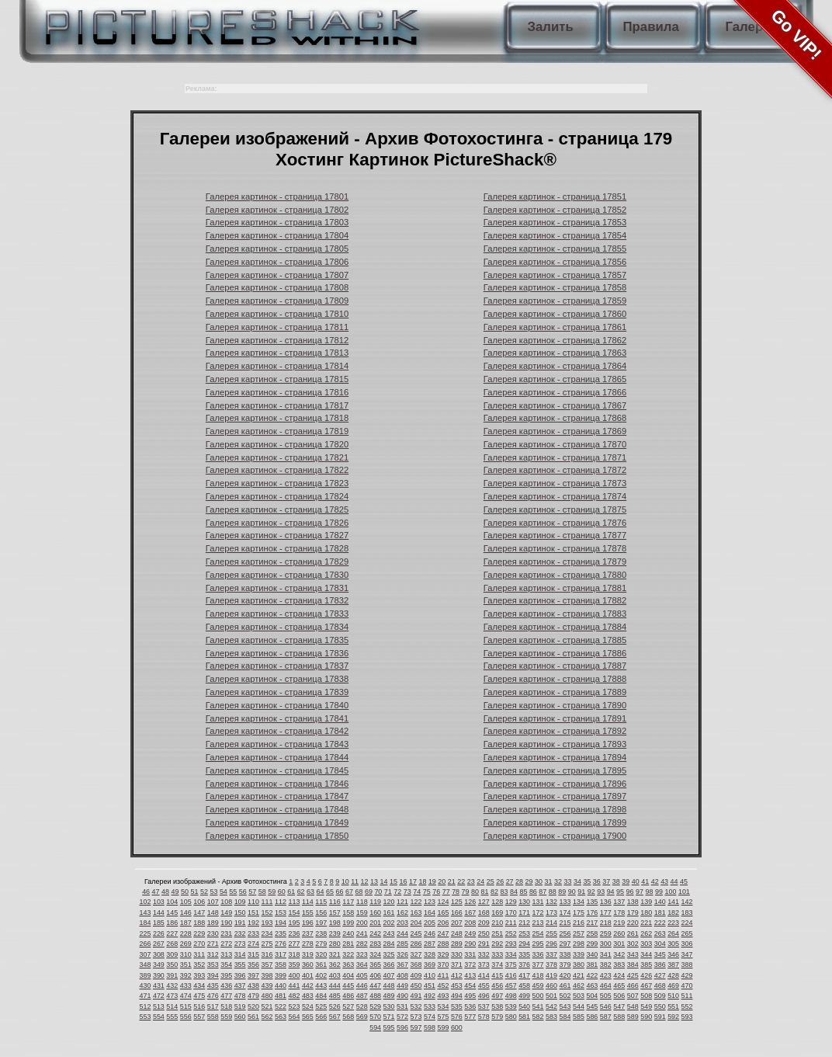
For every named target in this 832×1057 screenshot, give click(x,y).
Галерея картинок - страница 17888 (555, 678)
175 (578, 912)
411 (443, 975)
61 (291, 891)
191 (240, 923)
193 (267, 923)
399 (280, 975)
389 (145, 975)
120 (389, 902)
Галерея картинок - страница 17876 (555, 522)
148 (213, 912)
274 (253, 943)
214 (551, 923)
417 (524, 975)
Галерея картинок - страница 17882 (555, 600)
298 (578, 943)
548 (633, 1006)
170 (511, 912)
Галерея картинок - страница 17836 (277, 653)
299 (592, 943)
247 (443, 933)
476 (213, 996)
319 (308, 954)
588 (619, 1016)
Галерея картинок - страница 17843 (277, 744)
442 (308, 985)
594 (375, 1027)
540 (524, 1006)
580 (511, 1016)
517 (213, 1006)
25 (490, 881)
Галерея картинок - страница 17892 (555, 730)
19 (432, 881)
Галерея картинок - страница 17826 (277, 522)
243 (389, 933)
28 (519, 881)
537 (484, 1006)
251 (497, 933)
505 (606, 996)
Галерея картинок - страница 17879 (555, 561)
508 (646, 996)
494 (457, 996)
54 (223, 891)
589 (633, 1016)
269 (186, 943)
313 (226, 954)
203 (402, 923)
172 (538, 912)
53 (213, 891)
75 (427, 891)
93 (601, 891)
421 (578, 975)
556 (186, 1016)
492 (429, 996)
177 (606, 912)
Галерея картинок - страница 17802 (277, 209)
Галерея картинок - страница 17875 (555, 509)
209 (484, 923)
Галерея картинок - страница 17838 (277, 678)
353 (213, 964)
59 (272, 891)
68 (358, 891)
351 (186, 964)
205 (429, 923)
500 (538, 996)
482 (294, 996)
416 (511, 975)
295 (538, 943)
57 (252, 891)
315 (253, 954)
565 (308, 1016)
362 (335, 964)
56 (243, 891)
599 (443, 1027)
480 (267, 996)
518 (226, 1006)
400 (294, 975)
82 (494, 891)
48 (165, 891)
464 (606, 985)
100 (670, 891)
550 (660, 1006)
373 (484, 964)
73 (407, 891)
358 (280, 964)
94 (611, 891)
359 (294, 964)
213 (538, 923)
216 (578, 923)
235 (280, 933)
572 (402, 1016)
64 (320, 891)
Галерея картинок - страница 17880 (555, 574)
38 (616, 881)
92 (591, 891)
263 (660, 933)
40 (636, 881)
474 (186, 996)
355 (240, 964)
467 (646, 985)
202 (389, 923)
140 (660, 902)
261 (633, 933)
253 (524, 933)
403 (335, 975)
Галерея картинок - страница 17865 (555, 379)
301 (619, 943)
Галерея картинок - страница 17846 (277, 783)
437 (240, 985)
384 (633, 964)
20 (441, 881)
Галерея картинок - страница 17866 (555, 392)
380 (578, 964)
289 (457, 943)
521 (267, 1006)
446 (362, 985)
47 (156, 891)
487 (362, 996)
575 (443, 1016)
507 (633, 996)
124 (443, 902)
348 (145, 964)
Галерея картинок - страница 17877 (555, 535)
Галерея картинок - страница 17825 (277, 509)
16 (403, 881)
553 (145, 1016)
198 (335, 923)
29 (529, 881)
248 (457, 933)
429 (687, 975)
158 (348, 912)
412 (457, 975)
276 (280, 943)
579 (497, 1016)
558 (213, 1016)
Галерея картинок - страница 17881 (555, 588)
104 (172, 902)
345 (660, 954)
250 (484, 933)
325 (389, 954)
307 (145, 954)
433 (186, 985)
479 (253, 996)
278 (308, 943)
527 (348, 1006)
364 (362, 964)
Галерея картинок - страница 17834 (277, 626)
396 (240, 975)
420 (565, 975)
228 (186, 933)
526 (335, 1006)
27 (510, 881)
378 (551, 964)
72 (397, 891)
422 (592, 975)
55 (233, 891)
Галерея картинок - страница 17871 (555, 457)
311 (199, 954)
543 (565, 1006)
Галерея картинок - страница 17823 (277, 483)
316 (267, 954)
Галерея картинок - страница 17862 (555, 340)
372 (470, 964)
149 (226, 912)
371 (457, 964)
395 (226, 975)
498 (511, 996)
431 (159, 985)
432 (172, 985)
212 (524, 923)
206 (443, 923)
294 (524, 943)
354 (226, 964)
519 (240, 1006)
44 (674, 881)
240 (348, 933)
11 (355, 881)
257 (578, 933)
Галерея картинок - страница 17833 (277, 613)
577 (470, 1016)
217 (592, 923)
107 (213, 902)
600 (457, 1027)
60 (282, 891)
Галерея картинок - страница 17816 (277, 392)
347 (687, 954)
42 (655, 881)
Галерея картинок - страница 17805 (277, 248)
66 (340, 891)
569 (362, 1016)
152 (267, 912)
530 (389, 1006)
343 (633, 954)
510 (673, 996)
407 (389, 975)
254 (538, 933)
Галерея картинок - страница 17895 (555, 770)
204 (416, 923)
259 (606, 933)
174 (565, 912)
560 (240, 1016)
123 (429, 902)
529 (375, 1006)
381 (592, 964)
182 (673, 912)
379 (565, 964)
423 (606, 975)
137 (619, 902)
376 (524, 964)
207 (457, 923)
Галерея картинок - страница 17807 (277, 275)
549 (646, 1006)
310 (186, 954)
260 (619, 933)
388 (687, 964)
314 (240, 954)
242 (375, 933)
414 (484, 975)
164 (429, 912)
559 (226, 1016)
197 (321, 923)
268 (172, 943)
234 (267, 933)
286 (416, 943)
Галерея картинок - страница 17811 (277, 327)
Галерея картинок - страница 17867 (555, 405)
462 (578, 985)
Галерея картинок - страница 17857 (555, 275)
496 (484, 996)
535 (457, 1006)
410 (429, 975)
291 (484, 943)
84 (514, 891)
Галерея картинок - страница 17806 (277, 261)
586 (592, 1016)
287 (429, 943)
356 (253, 964)
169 (497, 912)
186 (172, 923)
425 (633, 975)
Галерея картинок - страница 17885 (555, 640)
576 (457, 1016)
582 (538, 1016)
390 (159, 975)
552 (687, 1006)
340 (592, 954)
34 (577, 881)
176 (592, 912)
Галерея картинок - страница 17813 (277, 352)
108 (226, 902)
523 (294, 1006)
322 (348, 954)
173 (551, 912)
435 (213, 985)
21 (452, 881)
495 (470, 996)
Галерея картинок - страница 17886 (555, 653)
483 (308, 996)
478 (240, 996)
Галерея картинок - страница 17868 (555, 417)
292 (497, 943)
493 (443, 996)
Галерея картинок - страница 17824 (277, 496)
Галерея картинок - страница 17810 (277, 313)
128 (497, 902)
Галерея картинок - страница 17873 (555, 483)
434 (199, 985)
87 (542, 891)
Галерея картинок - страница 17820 (277, 444)
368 (416, 964)
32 (558, 881)
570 (375, 1016)
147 (199, 912)
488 (375, 996)
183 (687, 912)
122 (416, 902)
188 (199, 923)
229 (199, 933)
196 (308, 923)
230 (213, 933)
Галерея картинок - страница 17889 (555, 692)
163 (416, 912)
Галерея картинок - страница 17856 (555, 261)
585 (578, 1016)
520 (253, 1006)
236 (294, 933)
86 (533, 891)
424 (619, 975)
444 (335, 985)
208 (470, 923)
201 (375, 923)
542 (551, 1006)
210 (497, 923)
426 (646, 975)
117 (348, 902)
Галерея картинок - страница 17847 (277, 796)
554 (159, 1016)
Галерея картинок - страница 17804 (277, 235)
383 (619, 964)
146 (186, 912)
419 (551, 975)
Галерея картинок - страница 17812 (277, 340)
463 (592, 985)
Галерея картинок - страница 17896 (555, 783)
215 (565, 923)
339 (578, 954)
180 (646, 912)
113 (294, 902)
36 (597, 881)
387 (673, 964)
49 (175, 891)
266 (145, 943)
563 (280, 1016)
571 (389, 1016)
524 (308, 1006)
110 (253, 902)
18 (422, 881)
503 (578, 996)
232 (240, 933)
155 (308, 912)
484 (321, 996)
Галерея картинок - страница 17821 (277, 457)
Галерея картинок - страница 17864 (555, 365)
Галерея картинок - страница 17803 (277, 222)
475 (199, 996)
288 (443, 943)
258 (592, 933)
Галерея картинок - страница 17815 (277, 379)
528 (362, 1006)
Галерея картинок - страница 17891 (555, 718)
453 (457, 985)
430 (145, 985)
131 (538, 902)
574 (429, 1016)
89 (562, 891)
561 (253, 1016)
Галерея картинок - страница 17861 (555, 327)
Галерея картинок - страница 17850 (277, 835)
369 (429, 964)
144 (159, 912)
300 (606, 943)
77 (446, 891)
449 (402, 985)
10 (345, 881)
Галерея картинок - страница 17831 (277, 588)
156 (321, 912)
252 (511, 933)
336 (538, 954)
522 (280, 1006)
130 (524, 902)
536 (470, 1006)
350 (172, 964)
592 (673, 1016)
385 (646, 964)
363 (348, 964)
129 (511, 902)
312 (213, 954)
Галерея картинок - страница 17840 (277, 705)
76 (436, 891)
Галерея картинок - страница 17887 (555, 665)
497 (497, 996)
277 (294, 943)
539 (511, 1006)
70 (378, 891)
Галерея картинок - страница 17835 (277, 640)
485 (335, 996)
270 (199, 943)
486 (348, 996)
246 (429, 933)
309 (172, 954)
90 (572, 891)
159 (362, 912)
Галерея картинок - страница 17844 (277, 757)
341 (606, 954)
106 (199, 902)
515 (186, 1006)
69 (369, 891)
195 (294, 923)
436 (226, 985)
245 (416, 933)
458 (524, 985)
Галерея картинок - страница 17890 (555, 705)
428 (673, 975)
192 (253, 923)
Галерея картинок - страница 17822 (277, 470)
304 (660, 943)
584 (565, 1016)
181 (660, 912)
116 (335, 902)
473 (172, 996)
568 (348, 1016)
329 (443, 954)
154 (294, 912)
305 (673, 943)
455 (484, 985)
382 (606, 964)
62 (301, 891)
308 (159, 954)
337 (551, 954)
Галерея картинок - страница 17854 (555, 235)
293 (511, 943)
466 (633, 985)
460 (551, 985)
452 (443, 985)
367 (402, 964)
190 (226, 923)
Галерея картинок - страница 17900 (555, 835)
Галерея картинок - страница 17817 (277, 405)
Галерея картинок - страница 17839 (277, 692)
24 (480, 881)
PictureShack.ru (229, 23)
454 (470, 985)
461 (565, 985)
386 (660, 964)
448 (389, 985)
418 (538, 975)
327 (416, 954)
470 (687, 985)
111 (267, 902)
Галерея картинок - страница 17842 (277, 730)
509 (660, 996)
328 (429, 954)
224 (687, 923)
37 (606, 881)
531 (402, 1006)
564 (294, 1016)
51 (194, 891)
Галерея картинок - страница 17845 (277, 770)
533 (429, 1006)
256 (565, 933)
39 (625, 881)
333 (497, 954)
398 (267, 975)
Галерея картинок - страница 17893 (555, 744)
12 (365, 881)
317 (280, 954)
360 (308, 964)
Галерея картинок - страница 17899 (555, 822)
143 (145, 912)
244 (402, 933)
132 (551, 902)
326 (402, 954)
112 (280, 902)
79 (466, 891)
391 (172, 975)
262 (646, 933)
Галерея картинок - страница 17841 (277, 718)
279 (321, 943)
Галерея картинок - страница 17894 (555, 757)
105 (186, 902)
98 (649, 891)
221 (646, 923)
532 (416, 1006)
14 (384, 881)
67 (349, 891)
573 (416, 1016)
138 (633, 902)
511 (687, 996)
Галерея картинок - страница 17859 (555, 300)
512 (145, 1006)
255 (551, 933)
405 (362, 975)
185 (159, 923)
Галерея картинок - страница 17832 (277, 600)
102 (145, 902)
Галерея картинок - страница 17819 (277, 431)
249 (470, 933)
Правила (651, 26)
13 (374, 881)
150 (240, 912)
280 (335, 943)
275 (267, 943)
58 (262, 891)
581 (524, 1016)
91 (581, 891)
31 (549, 881)
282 (362, 943)
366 (389, 964)
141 (673, 902)
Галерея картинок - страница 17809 (277, 300)
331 (470, 954)
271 (213, 943)
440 (280, 985)
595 (389, 1027)
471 (145, 996)
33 (567, 881)
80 (475, 891)
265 (687, 933)
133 (565, 902)
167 (470, 912)
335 (524, 954)
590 (646, 1016)
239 (335, 933)
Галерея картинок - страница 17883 (555, 613)
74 (417, 891)
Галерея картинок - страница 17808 (277, 287)
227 (172, 933)
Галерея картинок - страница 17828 (277, 548)
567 (335, 1016)
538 (497, 1006)
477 (226, 996)
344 (646, 954)
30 (539, 881)
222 (660, 923)
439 (267, 985)
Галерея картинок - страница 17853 (555, 222)
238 (321, 933)
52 (204, 891)
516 (199, 1006)
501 (551, 996)
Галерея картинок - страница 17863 (555, 352)
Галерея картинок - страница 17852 (555, 209)
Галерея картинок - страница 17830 (277, 574)
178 (619, 912)
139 (646, 902)
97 (639, 891)
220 (633, 923)
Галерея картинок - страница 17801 (277, 196)
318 (294, 954)
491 (416, 996)
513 (159, 1006)
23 (471, 881)
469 (673, 985)
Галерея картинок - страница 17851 (555, 196)
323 (362, 954)
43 (664, 881)
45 (684, 881)
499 (524, 996)
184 (145, 923)
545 (592, 1006)
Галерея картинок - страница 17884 (555, 626)
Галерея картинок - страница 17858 (555, 287)
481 (280, 996)
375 (511, 964)
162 (402, 912)
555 (172, 1016)
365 (375, 964)
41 (645, 881)
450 (416, 985)
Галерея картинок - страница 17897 (555, 796)
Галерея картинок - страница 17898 (555, 809)
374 (497, 964)
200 (362, 923)
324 (375, 954)
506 (619, 996)
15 (393, 881)
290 (470, 943)
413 (470, 975)
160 (375, 912)
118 (362, 902)
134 (578, 902)
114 (308, 902)
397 (253, 975)
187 (186, 923)
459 (538, 985)
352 (199, 964)
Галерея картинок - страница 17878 (555, 548)
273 (240, 943)
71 (388, 891)
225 (145, 933)
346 (673, 954)
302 (633, 943)
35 (587, 881)
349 (159, 964)
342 (619, 954)
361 (321, 964)
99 (659, 891)
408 (402, 975)
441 (294, 985)
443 (321, 985)
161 (389, 912)
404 (348, 975)
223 (673, 923)
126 (470, 902)
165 (443, 912)
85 (523, 891)
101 (684, 891)
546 (606, 1006)
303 (646, 943)
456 (497, 985)
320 (321, 954)
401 (308, 975)
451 (429, 985)
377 (538, 964)
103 (159, 902)
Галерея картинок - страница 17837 (277, 665)
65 (330, 891)
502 (565, 996)
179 (633, 912)
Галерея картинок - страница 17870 (555, 444)
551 (673, 1006)
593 (687, 1016)
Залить (551, 26)
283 (375, 943)
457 (511, 985)
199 (348, 923)
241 (362, 933)
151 (253, 912)
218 (606, 923)
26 (500, 881)
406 (375, 975)
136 (606, 902)
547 (619, 1006)
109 (240, 902)
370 (443, 964)
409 (416, 975)
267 (159, 943)
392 (186, 975)
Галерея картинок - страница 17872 (555, 470)
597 (416, 1027)
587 (606, 1016)
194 (280, 923)
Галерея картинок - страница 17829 (277, 561)
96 (630, 891)
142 (687, 902)
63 (310, 891)
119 (375, 902)
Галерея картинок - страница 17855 (555, 248)
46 (146, 891)
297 (565, 943)
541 (538, 1006)
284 (389, 943)
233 (253, 933)
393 (199, 975)
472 (159, 996)
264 (673, 933)
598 (429, 1027)
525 (321, 1006)
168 (484, 912)
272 (226, 943)
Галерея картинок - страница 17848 (277, 809)
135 (592, 902)
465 (619, 985)
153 (280, 912)
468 (660, 985)
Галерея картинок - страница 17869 (555, 431)
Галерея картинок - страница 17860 (555, 313)
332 (484, 954)
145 (172, 912)
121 (402, 902)
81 (485, 891)
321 (335, 954)
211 (511, 923)
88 (552, 891)
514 (172, 1006)
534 (443, 1006)
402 (321, 975)
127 (484, 902)
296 (551, 943)
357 (267, 964)
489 (389, 996)
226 (159, 933)
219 (619, 923)
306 (687, 943)
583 (551, 1016)
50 (185, 891)
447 (375, 985)
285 (402, 943)
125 (457, 902)
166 (457, 912)
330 (457, 954)
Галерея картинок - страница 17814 (277, 365)
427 (660, 975)
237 (308, 933)
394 (213, 975)
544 (578, 1006)
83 (504, 891)
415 (497, 975)
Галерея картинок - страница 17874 (555, 496)
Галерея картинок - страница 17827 (277, 535)
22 (461, 881)
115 (321, 902)
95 (620, 891)
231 (226, 933)
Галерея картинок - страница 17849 (277, 822)
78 (455, 891)
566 (321, 1016)
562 (267, 1016)
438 (253, 985)
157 (335, 912)
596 (402, 1027)
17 (413, 881)
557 (199, 1016)
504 (592, 996)
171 (524, 912)
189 (213, 923)
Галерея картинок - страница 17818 (277, 417)
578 (484, 1016)
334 (511, 954)
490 (402, 996)
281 (348, 943)
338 (565, 954)
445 (348, 985)
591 (660, 1016)
